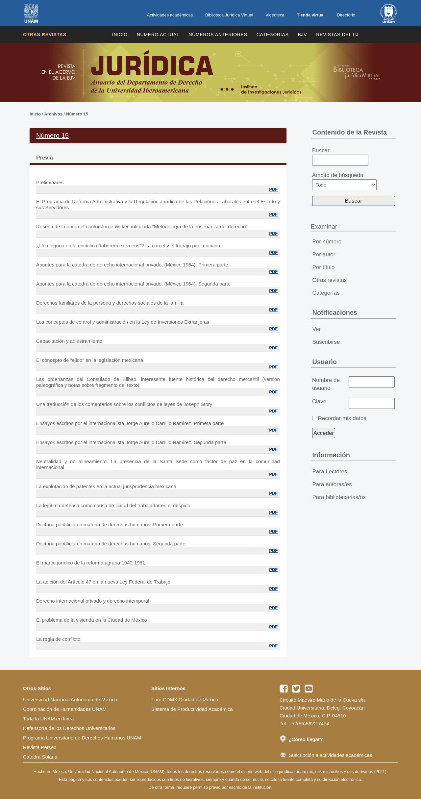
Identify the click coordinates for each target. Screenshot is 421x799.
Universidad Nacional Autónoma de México (70, 699)
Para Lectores (329, 471)
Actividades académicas (170, 14)
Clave (319, 401)
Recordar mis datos (342, 418)
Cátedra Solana (40, 757)
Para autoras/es (332, 484)
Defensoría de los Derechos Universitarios (69, 728)
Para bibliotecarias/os (339, 497)
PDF (273, 189)
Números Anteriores (217, 34)
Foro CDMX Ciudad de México (184, 699)
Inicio (120, 34)
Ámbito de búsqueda (344, 181)
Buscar (340, 156)
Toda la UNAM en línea (48, 718)
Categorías (273, 34)
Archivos (53, 114)
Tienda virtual (310, 14)
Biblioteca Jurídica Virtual (229, 14)
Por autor (323, 254)
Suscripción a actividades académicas (326, 755)
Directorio (346, 14)
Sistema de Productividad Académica (192, 709)
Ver (316, 329)
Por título (323, 267)
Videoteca (275, 14)
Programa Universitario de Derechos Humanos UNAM (82, 737)
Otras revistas (44, 34)
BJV (302, 34)
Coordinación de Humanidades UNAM (65, 709)
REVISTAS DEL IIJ (337, 34)
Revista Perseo (40, 747)
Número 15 (77, 114)
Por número (327, 241)
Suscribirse (326, 342)
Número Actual (158, 34)
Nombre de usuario (326, 384)
